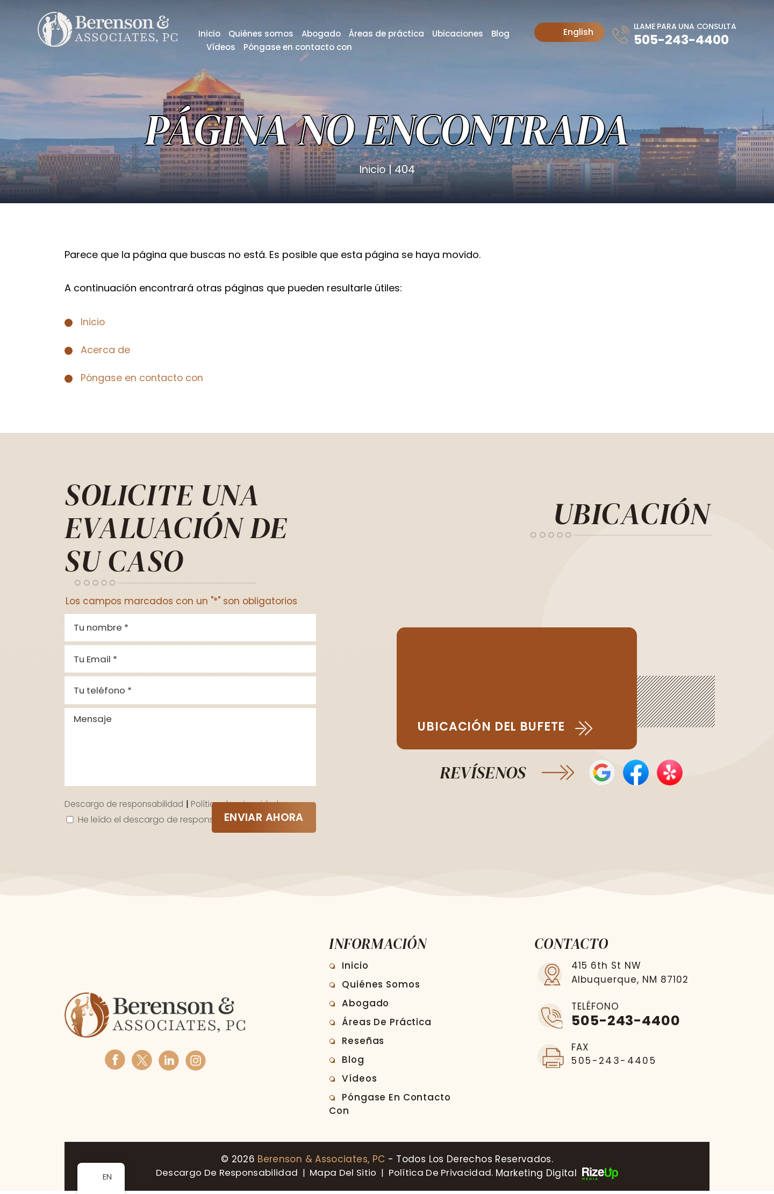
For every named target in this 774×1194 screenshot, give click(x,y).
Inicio (209, 33)
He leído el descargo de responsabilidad (166, 823)
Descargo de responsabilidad (127, 808)
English (570, 32)
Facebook (115, 1062)
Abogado (321, 33)
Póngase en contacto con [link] (143, 377)
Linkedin (168, 1062)
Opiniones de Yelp (670, 773)
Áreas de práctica (386, 33)
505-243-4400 (682, 39)
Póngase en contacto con (297, 47)
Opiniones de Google (602, 773)
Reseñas (363, 1044)
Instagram (195, 1062)
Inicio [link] (93, 321)
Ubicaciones (457, 33)
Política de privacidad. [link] (443, 1176)
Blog (500, 33)
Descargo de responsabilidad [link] (223, 1176)
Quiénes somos (260, 33)
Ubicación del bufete (494, 727)
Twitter (142, 1062)
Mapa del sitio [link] (343, 1176)
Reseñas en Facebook (636, 773)
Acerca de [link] (105, 349)
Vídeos (220, 47)
